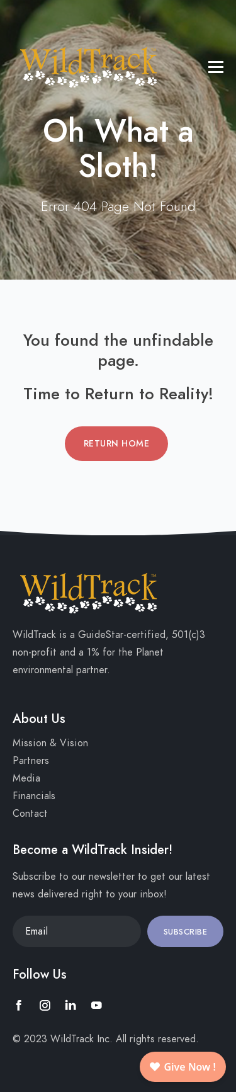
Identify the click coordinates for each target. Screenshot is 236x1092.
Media (26, 778)
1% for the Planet (125, 652)
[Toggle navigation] (22, 15)
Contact (30, 814)
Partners (31, 761)
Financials (34, 796)
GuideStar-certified (122, 635)
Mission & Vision (50, 743)
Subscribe (186, 932)
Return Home (117, 444)
